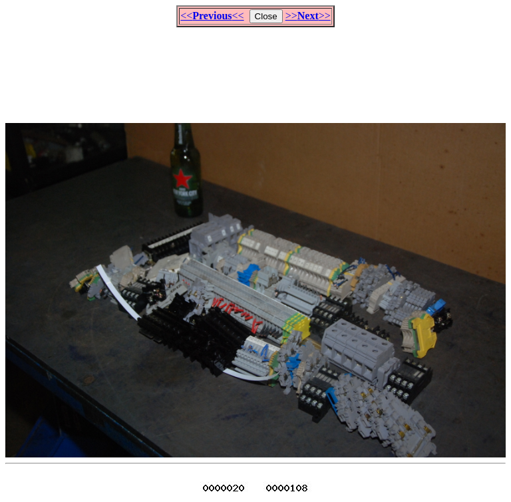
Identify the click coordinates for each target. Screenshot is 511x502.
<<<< (212, 15)
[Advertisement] (255, 69)
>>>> (308, 15)
